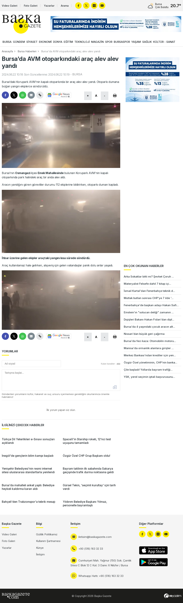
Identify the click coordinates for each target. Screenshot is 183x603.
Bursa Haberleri (27, 51)
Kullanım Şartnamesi (48, 541)
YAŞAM (136, 42)
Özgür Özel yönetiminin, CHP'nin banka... (150, 362)
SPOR (108, 42)
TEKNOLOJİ (82, 42)
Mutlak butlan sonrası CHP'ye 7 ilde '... (148, 298)
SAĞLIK (147, 42)
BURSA (7, 42)
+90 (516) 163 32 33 (90, 548)
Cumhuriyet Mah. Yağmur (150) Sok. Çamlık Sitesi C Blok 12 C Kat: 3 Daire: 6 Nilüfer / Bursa (101, 563)
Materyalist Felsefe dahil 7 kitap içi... (147, 283)
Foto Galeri (30, 5)
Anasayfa (7, 51)
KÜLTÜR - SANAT (164, 42)
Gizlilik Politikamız (46, 534)
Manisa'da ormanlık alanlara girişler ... (149, 348)
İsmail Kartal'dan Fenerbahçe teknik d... (149, 291)
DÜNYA (57, 42)
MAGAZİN (97, 42)
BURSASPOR (122, 42)
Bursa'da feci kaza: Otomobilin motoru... (150, 341)
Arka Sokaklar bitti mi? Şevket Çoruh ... (149, 276)
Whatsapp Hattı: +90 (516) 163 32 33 (100, 576)
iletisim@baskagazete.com (95, 537)
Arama (65, 5)
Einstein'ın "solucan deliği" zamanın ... (149, 312)
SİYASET (31, 42)
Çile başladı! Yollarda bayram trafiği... (148, 369)
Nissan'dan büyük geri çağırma (144, 334)
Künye (40, 547)
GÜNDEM (19, 42)
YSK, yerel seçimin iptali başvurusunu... (149, 376)
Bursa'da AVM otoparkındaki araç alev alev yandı (70, 51)
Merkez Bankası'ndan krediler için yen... (150, 355)
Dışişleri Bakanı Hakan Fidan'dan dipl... (149, 319)
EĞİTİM (68, 42)
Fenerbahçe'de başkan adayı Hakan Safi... (151, 305)
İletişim (40, 554)
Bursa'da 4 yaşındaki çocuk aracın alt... (149, 326)
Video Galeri (9, 5)
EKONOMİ (45, 42)
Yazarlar (49, 5)
